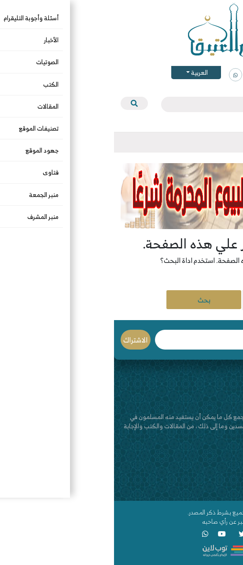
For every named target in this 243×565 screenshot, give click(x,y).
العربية (85, 72)
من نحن (227, 470)
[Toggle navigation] (229, 142)
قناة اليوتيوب (219, 489)
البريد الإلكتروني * (98, 340)
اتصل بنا (226, 479)
